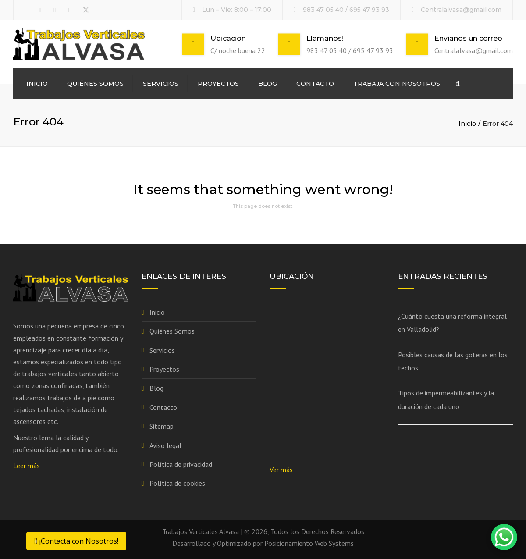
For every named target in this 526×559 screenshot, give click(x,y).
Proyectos (218, 84)
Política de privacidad (180, 464)
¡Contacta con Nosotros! (76, 541)
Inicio (37, 84)
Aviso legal (165, 445)
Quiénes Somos (95, 84)
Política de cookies (177, 483)
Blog (267, 84)
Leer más (26, 465)
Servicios (160, 84)
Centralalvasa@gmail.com (461, 10)
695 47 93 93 (369, 10)
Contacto (315, 84)
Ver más (281, 469)
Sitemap (161, 426)
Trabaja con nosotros (396, 84)
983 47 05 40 (323, 10)
